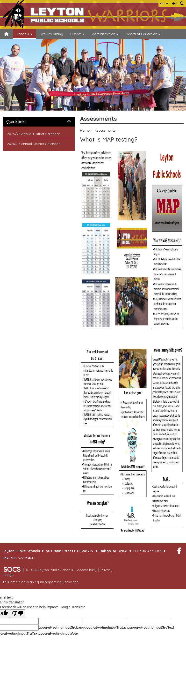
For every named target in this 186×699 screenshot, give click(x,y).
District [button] (77, 34)
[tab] (39, 122)
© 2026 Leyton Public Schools (49, 570)
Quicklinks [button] (21, 121)
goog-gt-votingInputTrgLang (107, 627)
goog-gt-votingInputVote (58, 633)
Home (85, 130)
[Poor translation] (17, 613)
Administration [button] (105, 34)
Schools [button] (24, 34)
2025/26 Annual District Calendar (33, 134)
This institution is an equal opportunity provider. (40, 582)
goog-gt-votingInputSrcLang (61, 627)
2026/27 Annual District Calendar (33, 144)
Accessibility (87, 570)
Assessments (105, 130)
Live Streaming (51, 34)
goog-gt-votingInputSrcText (152, 627)
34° (164, 3)
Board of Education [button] (143, 34)
